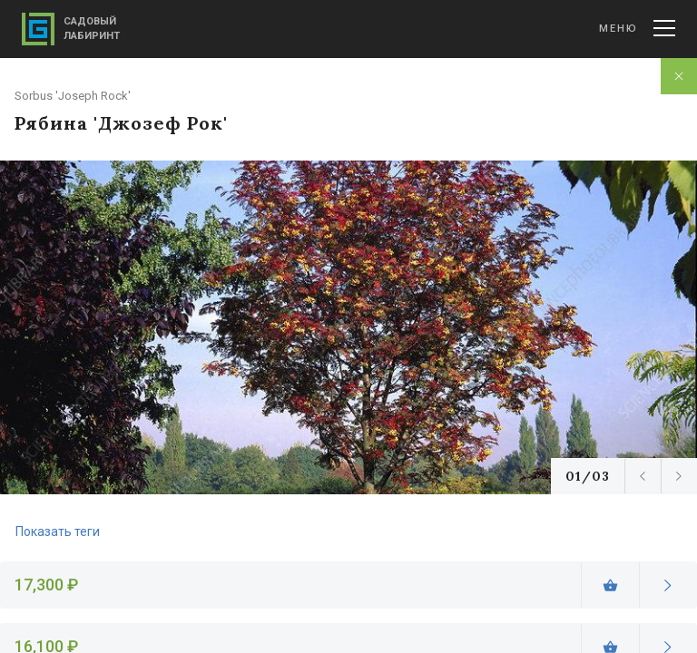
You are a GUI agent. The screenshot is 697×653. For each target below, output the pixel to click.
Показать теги (57, 531)
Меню (637, 28)
